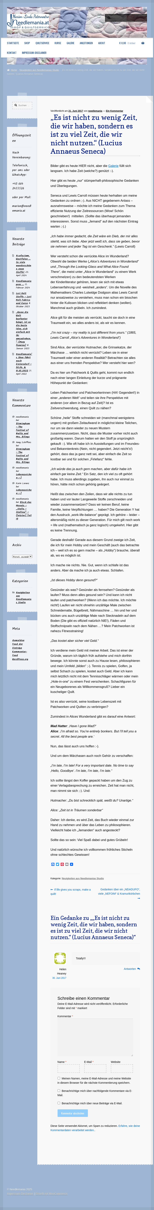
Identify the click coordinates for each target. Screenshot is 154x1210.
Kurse (58, 43)
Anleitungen (86, 43)
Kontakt (12, 53)
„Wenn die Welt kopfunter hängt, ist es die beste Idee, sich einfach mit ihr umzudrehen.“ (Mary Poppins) (23, 328)
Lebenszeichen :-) (24, 476)
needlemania (95, 111)
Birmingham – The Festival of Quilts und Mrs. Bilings (23, 430)
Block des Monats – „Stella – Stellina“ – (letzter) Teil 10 (24, 510)
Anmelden (18, 640)
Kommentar (65, 1016)
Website (115, 1062)
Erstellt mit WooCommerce (51, 1193)
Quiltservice (42, 43)
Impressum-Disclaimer (34, 53)
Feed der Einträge (17, 646)
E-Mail (89, 1062)
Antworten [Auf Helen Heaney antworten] (130, 968)
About (101, 43)
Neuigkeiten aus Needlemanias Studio (39, 70)
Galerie (70, 43)
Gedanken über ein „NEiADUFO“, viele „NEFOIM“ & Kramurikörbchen (119, 891)
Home (14, 70)
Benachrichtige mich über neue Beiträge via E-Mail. (92, 1103)
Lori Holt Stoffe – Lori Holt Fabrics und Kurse (23, 298)
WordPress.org (20, 659)
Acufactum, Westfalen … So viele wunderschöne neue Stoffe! (23, 264)
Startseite (13, 43)
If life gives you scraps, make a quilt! (71, 891)
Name (62, 1062)
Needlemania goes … (23, 282)
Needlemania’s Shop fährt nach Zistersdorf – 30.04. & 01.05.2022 (24, 362)
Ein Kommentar (114, 111)
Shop (27, 43)
